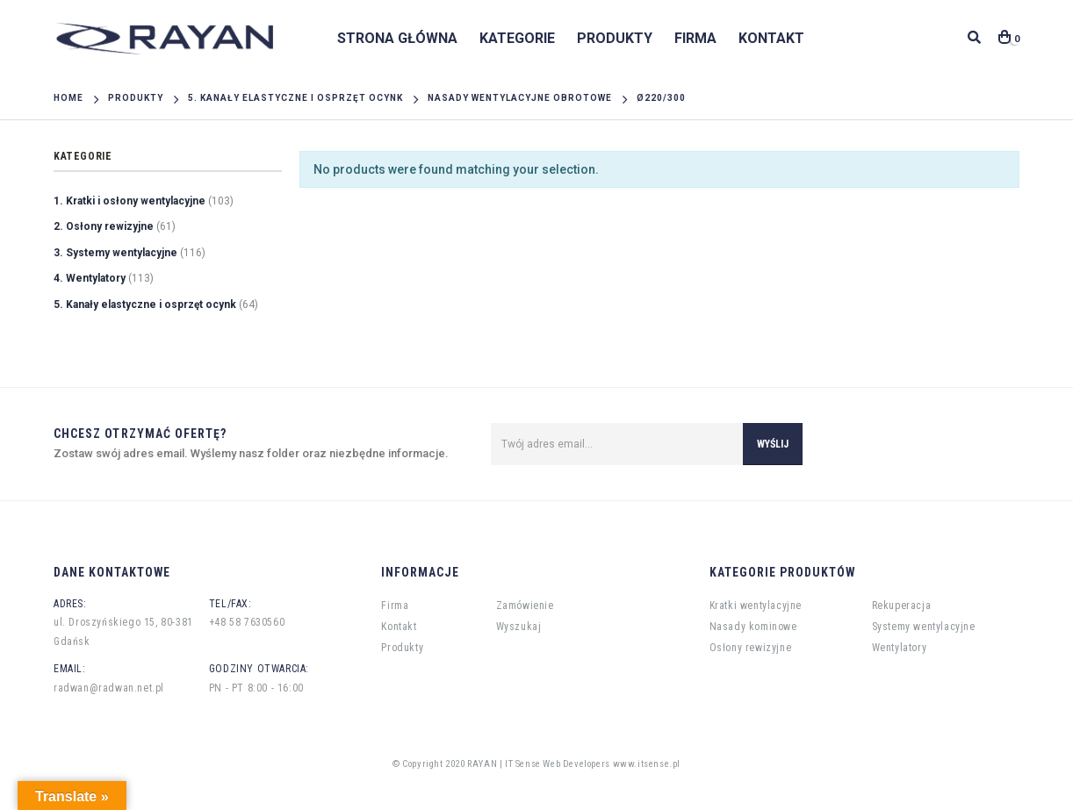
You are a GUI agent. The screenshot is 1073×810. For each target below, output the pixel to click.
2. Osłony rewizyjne (104, 226)
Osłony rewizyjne (750, 648)
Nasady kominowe (753, 626)
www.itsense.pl (647, 764)
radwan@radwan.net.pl (109, 688)
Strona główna (397, 38)
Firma (695, 38)
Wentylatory (899, 648)
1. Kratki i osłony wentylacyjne (129, 201)
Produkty (614, 38)
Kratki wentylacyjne (755, 605)
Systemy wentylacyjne (924, 626)
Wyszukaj (519, 626)
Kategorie (517, 38)
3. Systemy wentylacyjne (115, 253)
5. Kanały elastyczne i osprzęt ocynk (145, 304)
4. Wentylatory (90, 278)
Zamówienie (525, 605)
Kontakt (771, 38)
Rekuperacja (902, 605)
